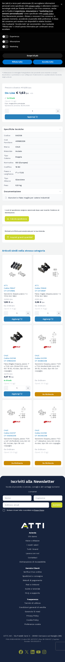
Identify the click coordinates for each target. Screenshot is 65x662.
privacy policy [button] (34, 6)
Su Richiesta (48, 394)
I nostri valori (32, 545)
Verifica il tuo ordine (32, 572)
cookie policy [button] (48, 14)
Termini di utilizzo (32, 603)
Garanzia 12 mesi (32, 611)
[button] (61, 4)
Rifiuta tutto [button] (17, 62)
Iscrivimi (56, 505)
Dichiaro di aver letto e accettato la (25, 510)
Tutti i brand (32, 549)
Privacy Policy (39, 510)
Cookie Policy (32, 620)
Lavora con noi (32, 553)
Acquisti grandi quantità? (20, 237)
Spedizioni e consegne (32, 576)
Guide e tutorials (32, 589)
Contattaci (32, 558)
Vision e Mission (32, 541)
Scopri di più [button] (32, 56)
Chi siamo (32, 536)
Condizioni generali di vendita (32, 607)
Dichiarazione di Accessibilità (32, 562)
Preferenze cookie (32, 624)
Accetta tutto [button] (47, 62)
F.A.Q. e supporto (32, 593)
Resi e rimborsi (32, 584)
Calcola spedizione (17, 219)
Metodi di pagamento (32, 580)
